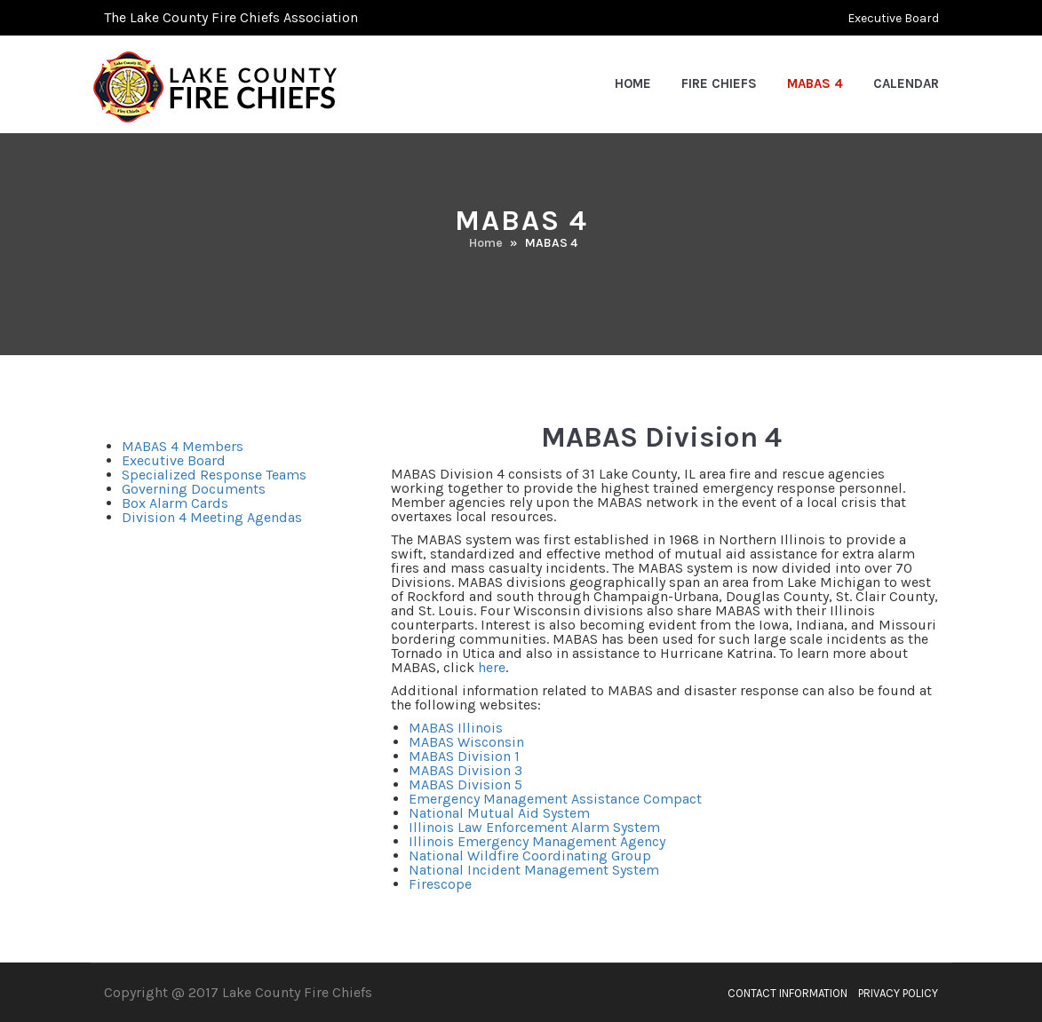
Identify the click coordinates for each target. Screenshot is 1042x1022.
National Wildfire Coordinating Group (530, 855)
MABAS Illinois (456, 727)
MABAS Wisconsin (466, 741)
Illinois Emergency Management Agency (537, 841)
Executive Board (893, 18)
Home (633, 83)
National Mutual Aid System (499, 812)
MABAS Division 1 (464, 756)
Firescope (440, 883)
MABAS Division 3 (465, 770)
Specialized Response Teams (214, 474)
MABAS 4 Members (182, 446)
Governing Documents (194, 488)
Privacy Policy (898, 993)
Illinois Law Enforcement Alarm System (534, 827)
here (491, 667)
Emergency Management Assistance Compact (555, 798)
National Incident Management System (534, 869)
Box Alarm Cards (175, 503)
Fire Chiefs (719, 83)
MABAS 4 (815, 83)
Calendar (906, 83)
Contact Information (787, 993)
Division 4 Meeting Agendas (212, 517)
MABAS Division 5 (465, 784)
